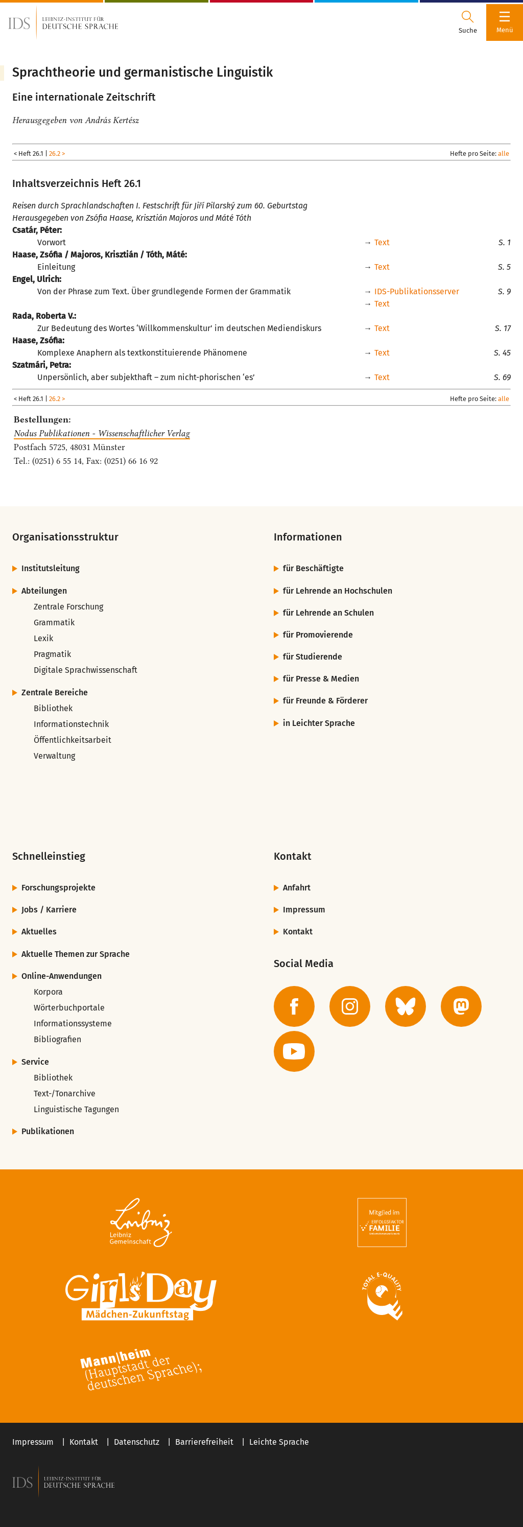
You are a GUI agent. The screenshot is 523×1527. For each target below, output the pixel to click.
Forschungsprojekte (58, 887)
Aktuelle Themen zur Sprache (75, 954)
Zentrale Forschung (68, 607)
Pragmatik (52, 654)
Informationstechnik (71, 724)
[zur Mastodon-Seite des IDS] (461, 1006)
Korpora (48, 992)
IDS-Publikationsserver (416, 291)
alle (503, 153)
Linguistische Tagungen (76, 1109)
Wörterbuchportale (69, 1008)
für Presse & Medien (321, 679)
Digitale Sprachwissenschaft (85, 670)
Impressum (304, 909)
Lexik (43, 638)
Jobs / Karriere (49, 909)
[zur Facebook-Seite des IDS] (294, 1006)
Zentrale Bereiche (54, 692)
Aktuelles (39, 931)
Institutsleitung (50, 568)
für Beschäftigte (313, 568)
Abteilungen (44, 591)
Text (382, 242)
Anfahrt (297, 887)
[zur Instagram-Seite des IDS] (349, 1006)
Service (35, 1062)
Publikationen (47, 1131)
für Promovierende (318, 635)
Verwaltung (54, 756)
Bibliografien (57, 1039)
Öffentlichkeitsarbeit (72, 740)
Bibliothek (53, 708)
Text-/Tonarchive (65, 1093)
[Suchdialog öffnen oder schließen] (467, 22)
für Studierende (312, 657)
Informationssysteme (73, 1023)
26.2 (54, 153)
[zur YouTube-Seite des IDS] (294, 1051)
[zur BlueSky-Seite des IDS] (405, 1006)
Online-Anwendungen (61, 976)
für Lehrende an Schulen (328, 613)
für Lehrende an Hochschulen (337, 591)
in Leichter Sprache (319, 723)
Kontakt (298, 931)
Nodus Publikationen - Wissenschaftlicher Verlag (102, 433)
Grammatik (54, 622)
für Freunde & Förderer (325, 701)
